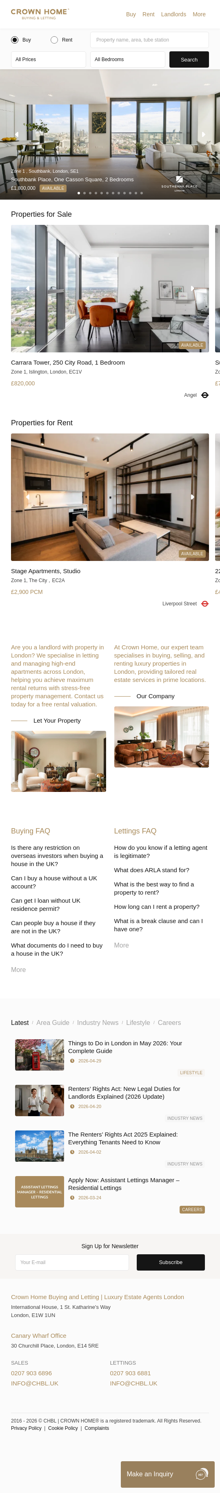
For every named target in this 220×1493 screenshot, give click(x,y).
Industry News (184, 1118)
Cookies (97, 1448)
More (199, 14)
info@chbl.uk (34, 1383)
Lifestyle (191, 1073)
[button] (131, 14)
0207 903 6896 (31, 1373)
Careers (192, 1209)
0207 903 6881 (130, 1373)
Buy (131, 14)
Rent (148, 14)
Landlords (174, 14)
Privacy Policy (26, 1428)
